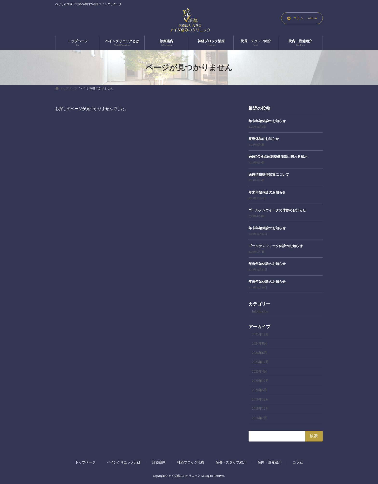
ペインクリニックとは (124, 462)
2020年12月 (260, 381)
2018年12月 (260, 409)
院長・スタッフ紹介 (231, 462)
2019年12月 (260, 399)
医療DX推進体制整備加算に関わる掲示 (278, 157)
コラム (298, 462)
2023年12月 (260, 362)
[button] (302, 18)
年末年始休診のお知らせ (267, 121)
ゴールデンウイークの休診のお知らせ (277, 210)
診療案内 (159, 462)
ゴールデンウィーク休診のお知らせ (276, 246)
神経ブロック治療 (190, 462)
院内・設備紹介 (269, 462)
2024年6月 (259, 353)
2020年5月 (259, 390)
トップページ (85, 462)
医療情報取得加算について (269, 174)
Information (260, 311)
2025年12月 (260, 334)
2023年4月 (259, 371)
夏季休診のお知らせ (264, 139)
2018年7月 (259, 418)
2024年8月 (259, 344)
